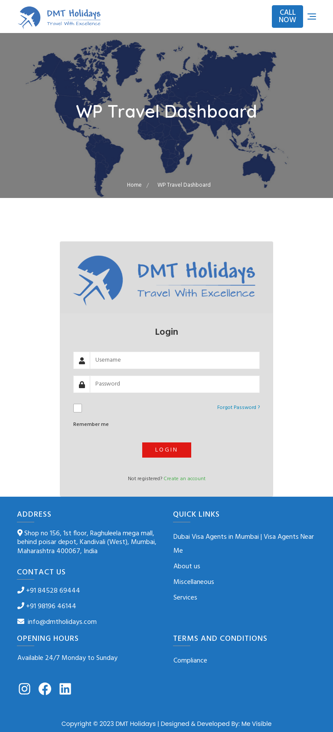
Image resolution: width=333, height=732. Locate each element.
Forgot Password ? (238, 407)
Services (185, 597)
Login (166, 450)
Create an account (184, 479)
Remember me (91, 425)
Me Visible (257, 723)
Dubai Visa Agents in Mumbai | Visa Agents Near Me (243, 544)
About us (186, 566)
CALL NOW (287, 16)
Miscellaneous (193, 582)
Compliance (190, 660)
